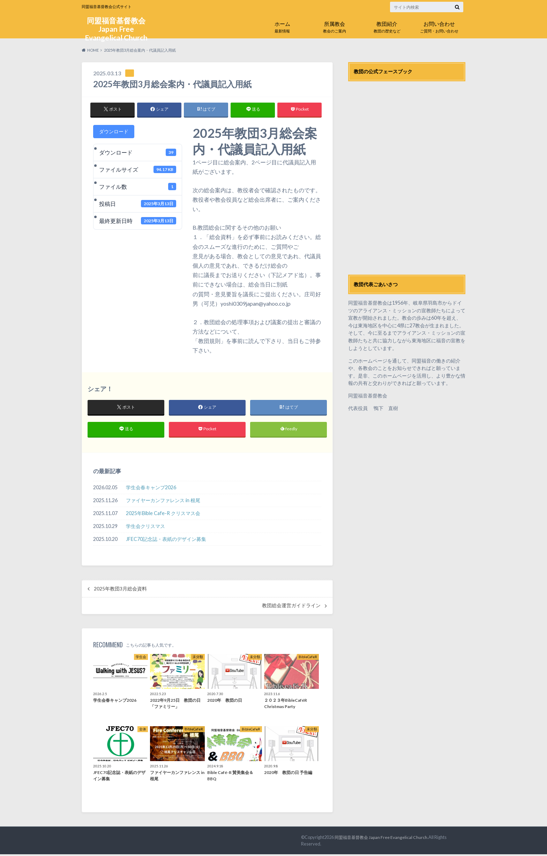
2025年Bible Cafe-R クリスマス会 (163, 515)
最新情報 (282, 25)
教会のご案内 (334, 25)
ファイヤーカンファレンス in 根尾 (163, 502)
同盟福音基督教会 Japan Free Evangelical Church (116, 29)
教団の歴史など (387, 25)
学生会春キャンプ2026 (151, 489)
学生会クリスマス (145, 528)
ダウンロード (113, 131)
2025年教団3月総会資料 (120, 590)
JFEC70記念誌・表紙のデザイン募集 (166, 540)
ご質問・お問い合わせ (439, 25)
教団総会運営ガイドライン (291, 607)
